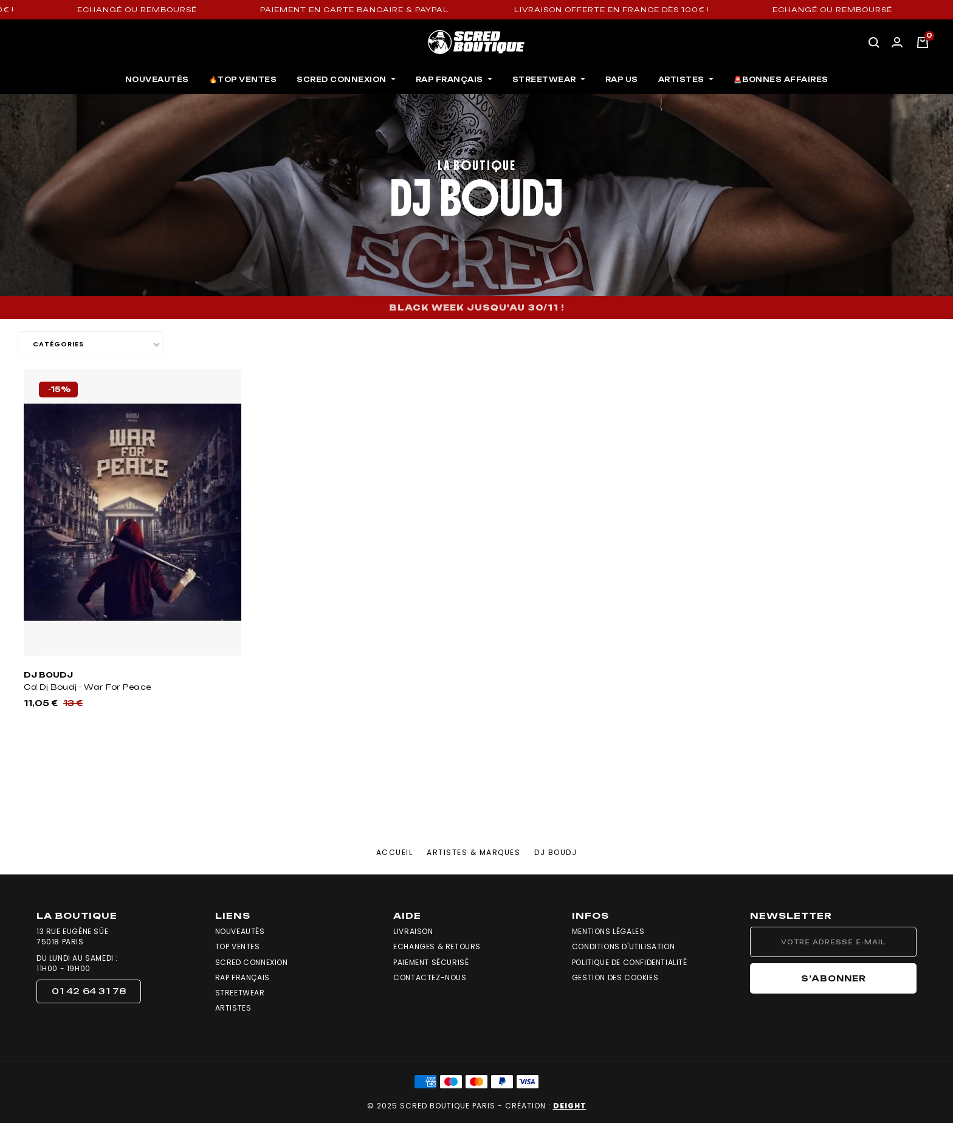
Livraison (413, 931)
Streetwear (240, 993)
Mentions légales (608, 931)
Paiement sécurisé (431, 962)
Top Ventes (237, 947)
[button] (88, 991)
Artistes (233, 1008)
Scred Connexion (251, 962)
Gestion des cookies (615, 978)
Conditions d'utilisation (623, 947)
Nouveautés (240, 931)
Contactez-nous (429, 978)
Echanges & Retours (437, 947)
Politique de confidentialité (629, 962)
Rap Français (242, 978)
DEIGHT (570, 1106)
